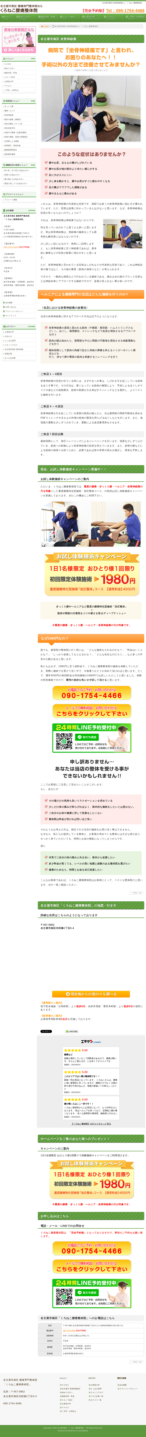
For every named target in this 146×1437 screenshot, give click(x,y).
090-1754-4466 (69, 1331)
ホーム (8, 18)
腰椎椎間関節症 (10, 150)
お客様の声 (92, 18)
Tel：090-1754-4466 (125, 10)
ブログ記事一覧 (96, 1396)
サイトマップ (10, 316)
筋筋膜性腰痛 (9, 154)
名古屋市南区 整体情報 (14, 349)
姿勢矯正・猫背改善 (12, 145)
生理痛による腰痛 (11, 141)
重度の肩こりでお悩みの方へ (16, 183)
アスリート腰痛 (10, 200)
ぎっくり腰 (8, 106)
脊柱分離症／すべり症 (13, 124)
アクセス (114, 18)
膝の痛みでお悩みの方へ (14, 179)
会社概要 (8, 303)
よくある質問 (10, 341)
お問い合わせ (10, 307)
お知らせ (8, 336)
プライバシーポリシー (14, 311)
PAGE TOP (136, 892)
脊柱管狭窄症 (9, 128)
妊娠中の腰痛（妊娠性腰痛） (16, 132)
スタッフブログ (11, 345)
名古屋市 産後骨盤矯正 (70, 1389)
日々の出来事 (10, 358)
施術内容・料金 (48, 18)
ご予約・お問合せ (136, 18)
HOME (45, 26)
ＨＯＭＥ (8, 64)
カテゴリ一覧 (95, 1400)
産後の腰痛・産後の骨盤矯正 (16, 137)
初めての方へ (26, 18)
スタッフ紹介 (70, 18)
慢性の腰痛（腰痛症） (13, 119)
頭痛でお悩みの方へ (12, 175)
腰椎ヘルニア (9, 111)
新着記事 (8, 354)
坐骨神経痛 (8, 115)
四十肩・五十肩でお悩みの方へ (17, 170)
